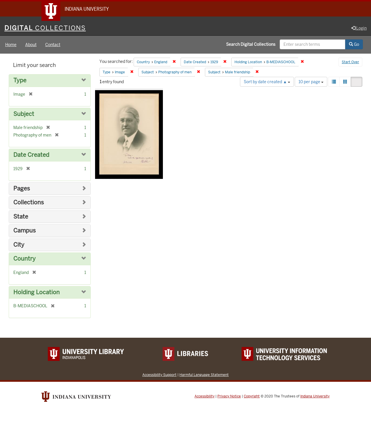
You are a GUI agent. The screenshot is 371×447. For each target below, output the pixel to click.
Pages (21, 188)
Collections (28, 202)
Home (11, 44)
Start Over (350, 62)
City (18, 244)
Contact (52, 44)
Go (354, 44)
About (31, 44)
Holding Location (36, 292)
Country (24, 258)
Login (359, 28)
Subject (23, 114)
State (20, 216)
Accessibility (204, 396)
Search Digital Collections (250, 44)
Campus (24, 230)
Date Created (31, 155)
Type (19, 80)
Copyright (252, 396)
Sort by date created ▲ (267, 81)
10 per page (311, 81)
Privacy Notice (229, 396)
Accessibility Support (159, 375)
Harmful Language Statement (204, 375)
